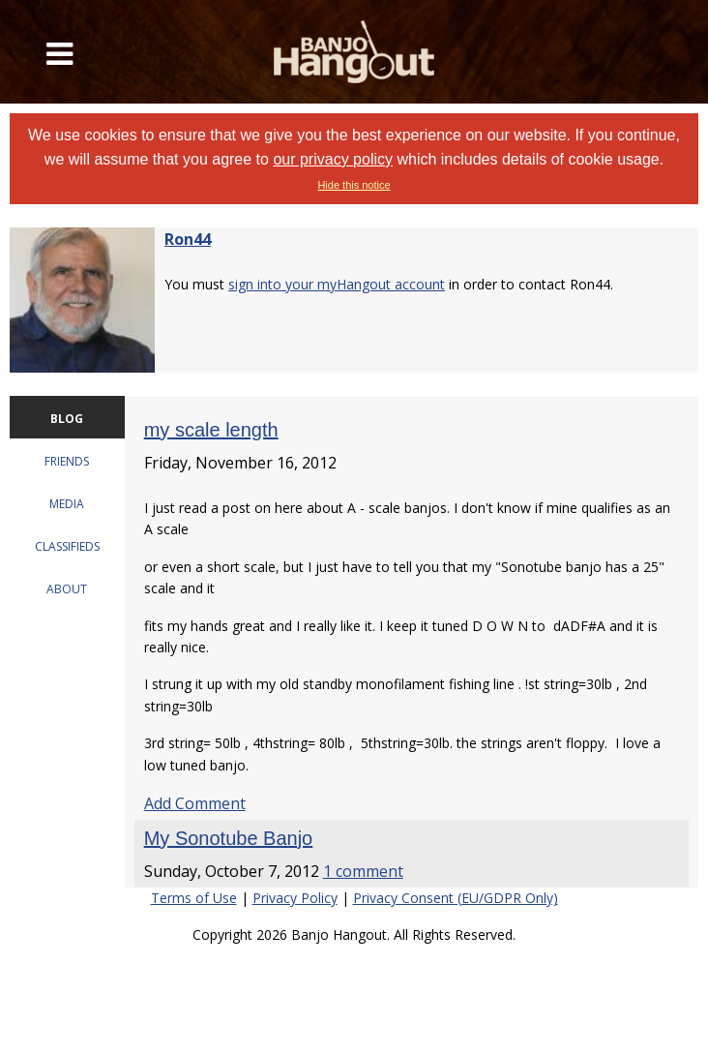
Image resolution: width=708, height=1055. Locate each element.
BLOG (66, 418)
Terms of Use (194, 898)
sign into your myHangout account (336, 284)
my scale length (211, 429)
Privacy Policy (295, 898)
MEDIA (66, 504)
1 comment (363, 871)
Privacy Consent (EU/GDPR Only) (455, 898)
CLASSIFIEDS (67, 546)
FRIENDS (66, 461)
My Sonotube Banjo (228, 838)
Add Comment (195, 803)
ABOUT (66, 589)
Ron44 (187, 239)
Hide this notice (353, 185)
